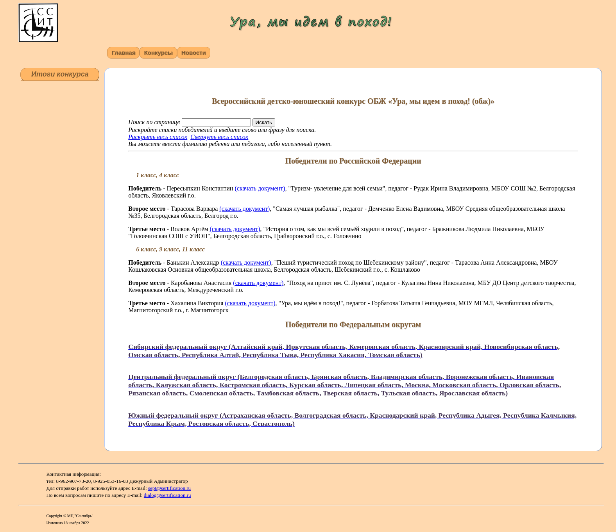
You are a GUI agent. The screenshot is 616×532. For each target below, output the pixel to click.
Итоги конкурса (60, 74)
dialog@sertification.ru (167, 495)
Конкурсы (158, 52)
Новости (193, 52)
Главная (123, 52)
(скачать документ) (260, 188)
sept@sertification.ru (169, 488)
